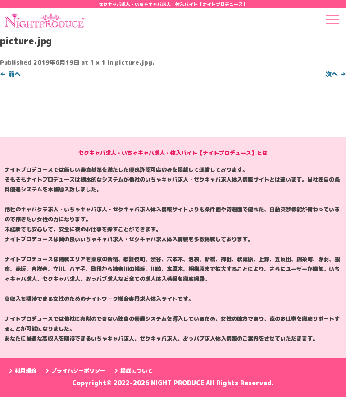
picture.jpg (133, 62)
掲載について (133, 370)
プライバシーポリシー (75, 370)
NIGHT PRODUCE (178, 382)
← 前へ (10, 74)
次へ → (335, 74)
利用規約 (22, 370)
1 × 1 (97, 62)
